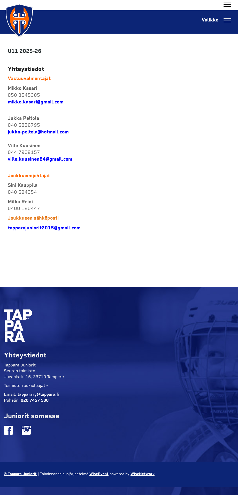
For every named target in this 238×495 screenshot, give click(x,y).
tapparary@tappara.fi (38, 394)
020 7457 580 (35, 400)
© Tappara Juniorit (20, 474)
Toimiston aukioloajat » (26, 385)
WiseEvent (99, 474)
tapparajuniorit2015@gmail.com (44, 228)
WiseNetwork (142, 474)
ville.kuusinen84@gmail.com (40, 159)
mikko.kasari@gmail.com (36, 102)
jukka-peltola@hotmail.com (38, 132)
